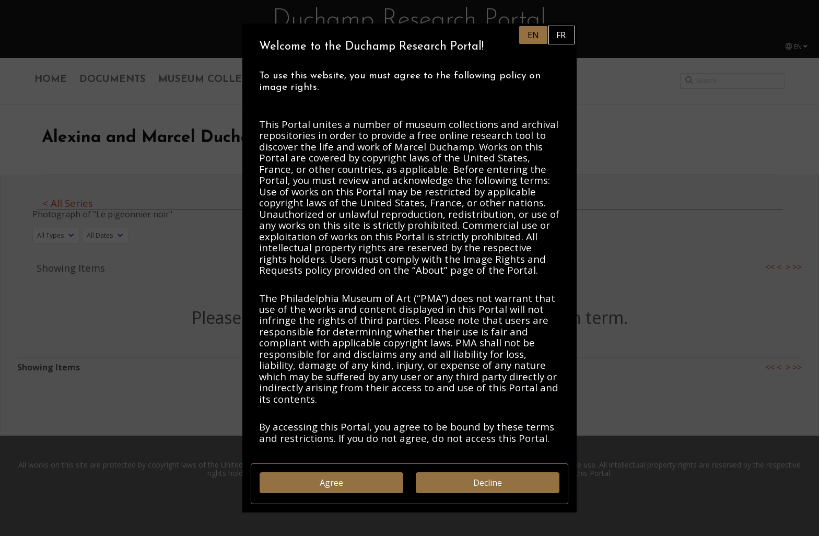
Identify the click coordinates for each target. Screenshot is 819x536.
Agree (331, 482)
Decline (487, 482)
